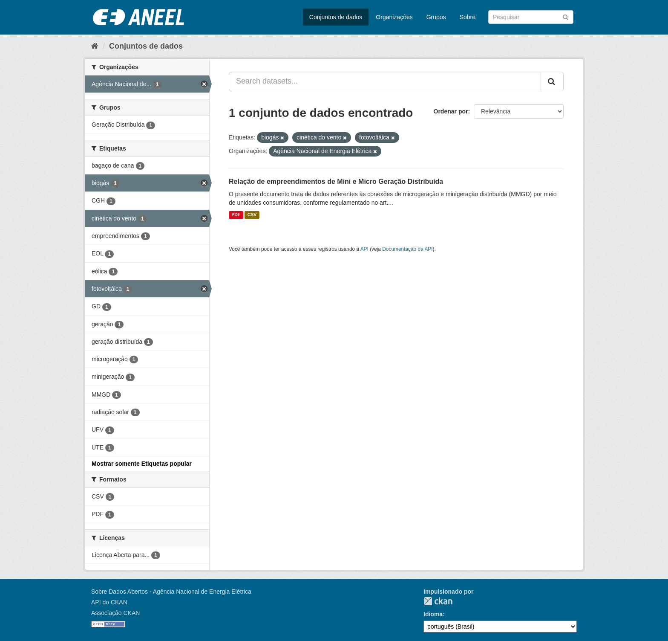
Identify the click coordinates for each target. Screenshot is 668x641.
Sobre (467, 17)
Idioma (433, 614)
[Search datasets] (530, 17)
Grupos (436, 17)
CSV (252, 215)
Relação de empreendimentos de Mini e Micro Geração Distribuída (336, 181)
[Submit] (565, 16)
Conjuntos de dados (336, 17)
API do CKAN (109, 602)
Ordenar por (451, 111)
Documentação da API (407, 249)
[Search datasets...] (385, 81)
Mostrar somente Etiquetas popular (142, 463)
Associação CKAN (115, 612)
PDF (235, 215)
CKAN (437, 601)
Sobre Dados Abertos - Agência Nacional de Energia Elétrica (171, 591)
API (364, 249)
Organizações (394, 17)
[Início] (94, 46)
